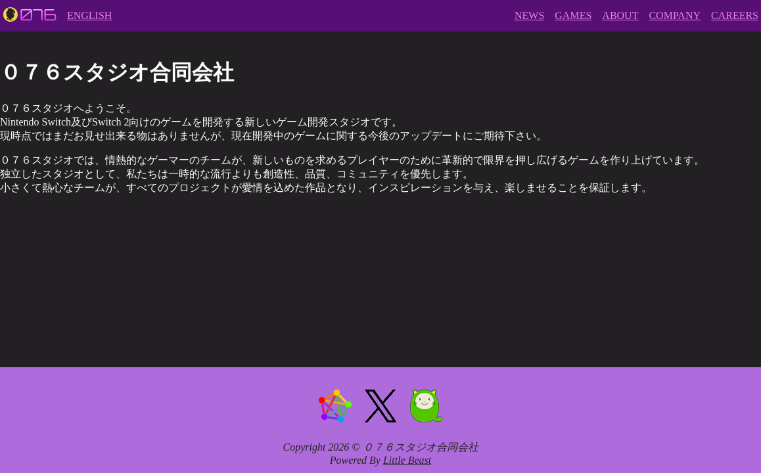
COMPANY (675, 15)
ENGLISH (89, 15)
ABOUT (620, 15)
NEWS (529, 15)
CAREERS (734, 15)
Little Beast (407, 460)
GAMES (573, 15)
